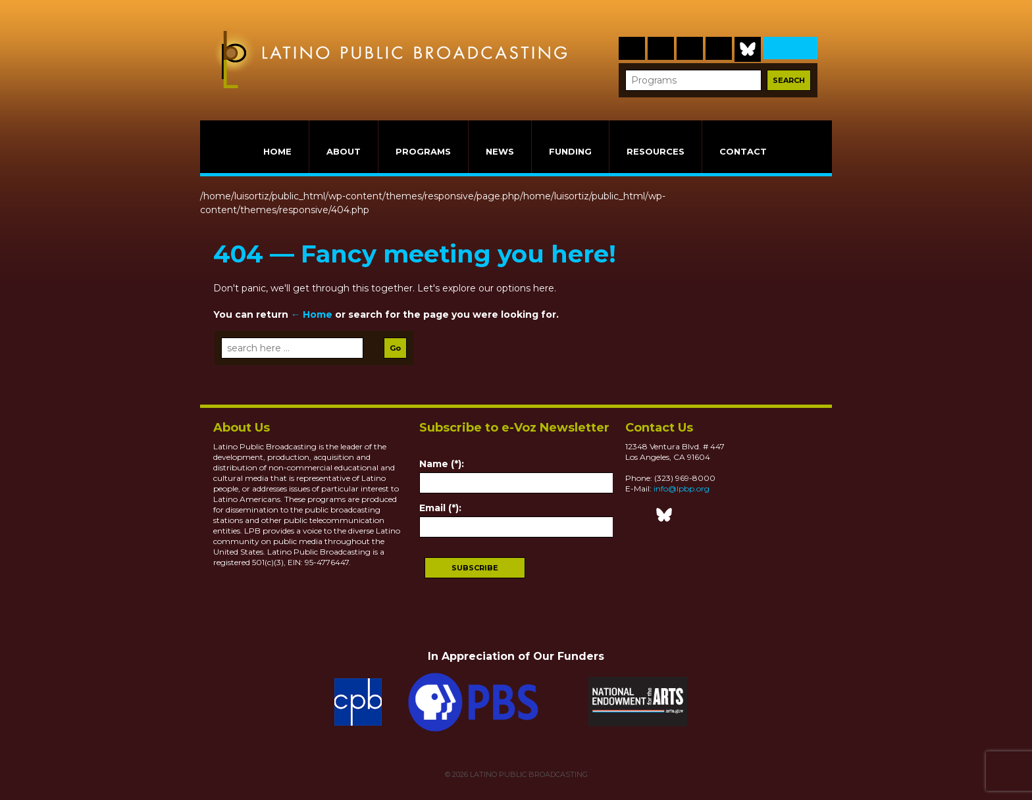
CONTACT (743, 151)
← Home (311, 314)
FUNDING (570, 151)
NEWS (500, 151)
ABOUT (343, 151)
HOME (277, 151)
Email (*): (440, 508)
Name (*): (441, 464)
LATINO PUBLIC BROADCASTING (528, 774)
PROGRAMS (423, 151)
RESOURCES (655, 151)
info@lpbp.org (682, 488)
